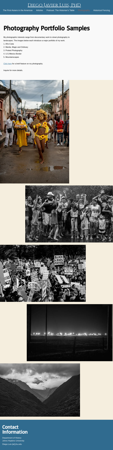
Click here (7, 64)
